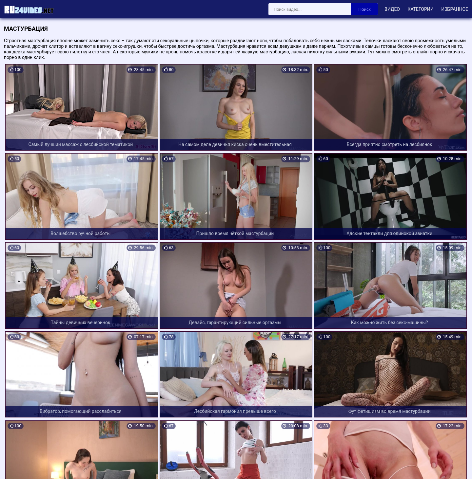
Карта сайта (15, 466)
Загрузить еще (236, 410)
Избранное (454, 9)
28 (265, 428)
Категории (420, 9)
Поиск (365, 9)
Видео (392, 9)
